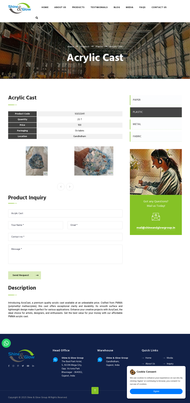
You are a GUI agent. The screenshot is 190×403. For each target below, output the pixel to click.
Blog (117, 7)
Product (84, 47)
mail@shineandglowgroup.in (156, 228)
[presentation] (61, 186)
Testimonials (99, 7)
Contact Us (159, 7)
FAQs (142, 7)
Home (45, 7)
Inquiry (170, 364)
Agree (156, 391)
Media (129, 7)
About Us (60, 7)
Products (78, 7)
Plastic (99, 47)
